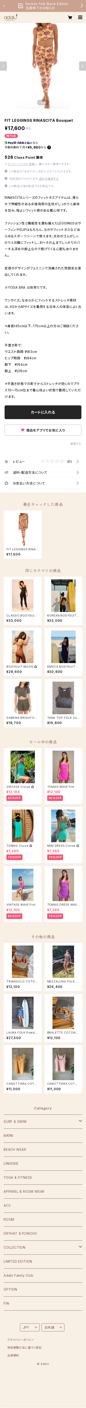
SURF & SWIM (15, 1121)
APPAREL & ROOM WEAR (24, 1191)
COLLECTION (14, 1247)
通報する (75, 443)
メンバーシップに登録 (21, 164)
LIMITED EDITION (18, 1261)
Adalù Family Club (18, 1275)
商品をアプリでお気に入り (43, 430)
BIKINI (8, 1135)
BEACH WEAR (15, 1149)
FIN (6, 1303)
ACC (7, 1205)
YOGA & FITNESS (18, 1177)
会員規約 (13, 1355)
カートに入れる (43, 412)
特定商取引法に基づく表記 (24, 1347)
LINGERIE (11, 1163)
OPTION (10, 1289)
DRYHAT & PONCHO (20, 1233)
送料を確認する (49, 178)
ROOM (9, 1219)
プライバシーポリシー (20, 1340)
